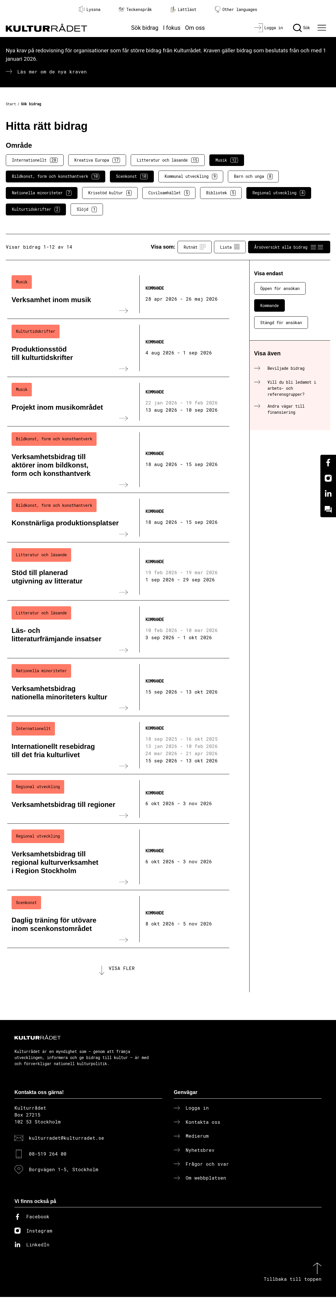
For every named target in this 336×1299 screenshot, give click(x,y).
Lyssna (89, 9)
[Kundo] (328, 509)
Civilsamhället (168, 193)
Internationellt (35, 160)
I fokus (171, 27)
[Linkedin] (328, 494)
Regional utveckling (278, 193)
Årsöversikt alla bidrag (289, 247)
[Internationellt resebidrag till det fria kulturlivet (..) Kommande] (118, 745)
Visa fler (122, 969)
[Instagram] (328, 478)
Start (11, 103)
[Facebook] (328, 462)
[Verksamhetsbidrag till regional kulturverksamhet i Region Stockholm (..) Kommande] (118, 857)
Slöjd (87, 209)
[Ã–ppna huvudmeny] (322, 27)
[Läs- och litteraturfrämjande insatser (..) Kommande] (118, 629)
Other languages (236, 9)
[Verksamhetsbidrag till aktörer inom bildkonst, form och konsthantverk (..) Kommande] (118, 459)
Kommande (269, 305)
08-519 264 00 (48, 1155)
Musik (226, 160)
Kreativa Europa (97, 160)
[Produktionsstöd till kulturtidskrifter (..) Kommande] (118, 348)
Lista (230, 247)
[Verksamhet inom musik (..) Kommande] (118, 294)
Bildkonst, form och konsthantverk (55, 176)
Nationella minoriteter (41, 193)
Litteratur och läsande (168, 160)
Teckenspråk (135, 9)
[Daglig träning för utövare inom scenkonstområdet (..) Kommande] (118, 919)
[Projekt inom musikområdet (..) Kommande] (118, 402)
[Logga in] (268, 27)
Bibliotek (221, 193)
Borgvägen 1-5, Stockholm (63, 1171)
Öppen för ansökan (280, 288)
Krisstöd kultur (110, 193)
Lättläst (183, 9)
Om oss (195, 27)
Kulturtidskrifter (36, 209)
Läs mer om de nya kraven (52, 72)
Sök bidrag (144, 27)
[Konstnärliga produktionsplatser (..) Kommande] (118, 518)
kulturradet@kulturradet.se (66, 1140)
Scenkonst (132, 176)
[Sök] (301, 27)
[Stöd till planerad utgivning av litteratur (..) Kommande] (118, 571)
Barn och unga (253, 176)
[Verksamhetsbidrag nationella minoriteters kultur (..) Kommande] (118, 687)
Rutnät (195, 247)
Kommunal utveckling (191, 176)
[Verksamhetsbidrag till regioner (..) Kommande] (118, 799)
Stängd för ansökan (281, 322)
